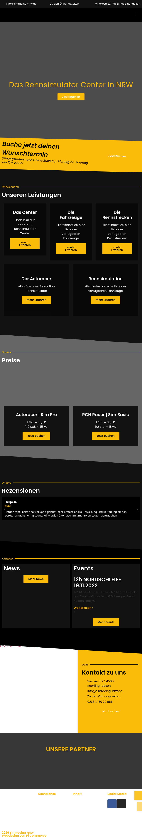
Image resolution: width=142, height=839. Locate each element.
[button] (136, 15)
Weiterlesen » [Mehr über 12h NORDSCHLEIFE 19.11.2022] (84, 608)
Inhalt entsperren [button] (11, 647)
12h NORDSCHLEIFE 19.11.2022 (97, 582)
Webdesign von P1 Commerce (24, 835)
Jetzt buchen (36, 436)
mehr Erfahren (25, 243)
